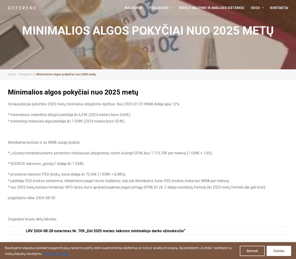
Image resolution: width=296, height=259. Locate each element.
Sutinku (278, 251)
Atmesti (252, 251)
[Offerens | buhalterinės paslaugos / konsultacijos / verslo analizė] (22, 7)
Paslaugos (160, 8)
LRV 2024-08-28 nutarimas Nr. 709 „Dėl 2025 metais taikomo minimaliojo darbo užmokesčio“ (105, 231)
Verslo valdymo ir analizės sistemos (211, 8)
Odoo (257, 8)
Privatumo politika (56, 254)
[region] (148, 250)
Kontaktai (279, 8)
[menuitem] (135, 8)
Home (12, 74)
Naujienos (134, 8)
